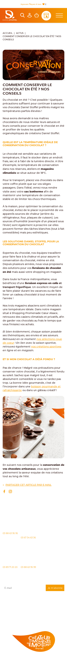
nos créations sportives (46, 347)
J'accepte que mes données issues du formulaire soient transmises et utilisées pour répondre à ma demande (33, 603)
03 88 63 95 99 (28, 567)
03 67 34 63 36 (28, 537)
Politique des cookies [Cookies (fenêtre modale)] (48, 663)
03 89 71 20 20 (10, 567)
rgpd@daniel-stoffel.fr (40, 609)
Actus (19, 33)
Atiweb (54, 666)
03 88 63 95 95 (10, 533)
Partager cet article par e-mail (28, 485)
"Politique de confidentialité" (13, 613)
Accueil (8, 33)
